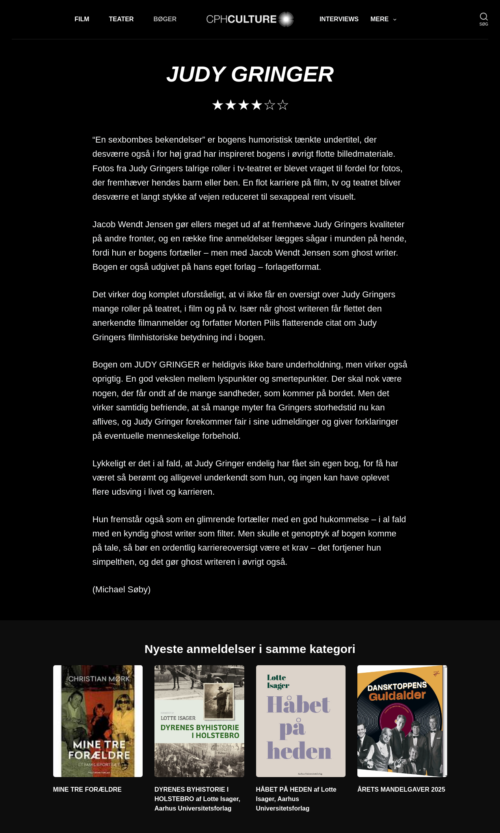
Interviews (339, 19)
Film (81, 19)
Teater (121, 19)
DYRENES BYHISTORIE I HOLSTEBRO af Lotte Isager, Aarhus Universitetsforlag (197, 799)
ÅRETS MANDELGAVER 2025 (401, 789)
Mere (384, 19)
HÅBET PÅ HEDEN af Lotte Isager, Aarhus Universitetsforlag (296, 799)
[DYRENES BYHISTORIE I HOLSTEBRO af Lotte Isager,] (199, 721)
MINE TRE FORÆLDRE (87, 789)
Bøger (165, 19)
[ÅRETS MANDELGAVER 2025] (402, 721)
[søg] (484, 19)
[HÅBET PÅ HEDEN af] (301, 721)
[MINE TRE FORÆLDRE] (98, 721)
